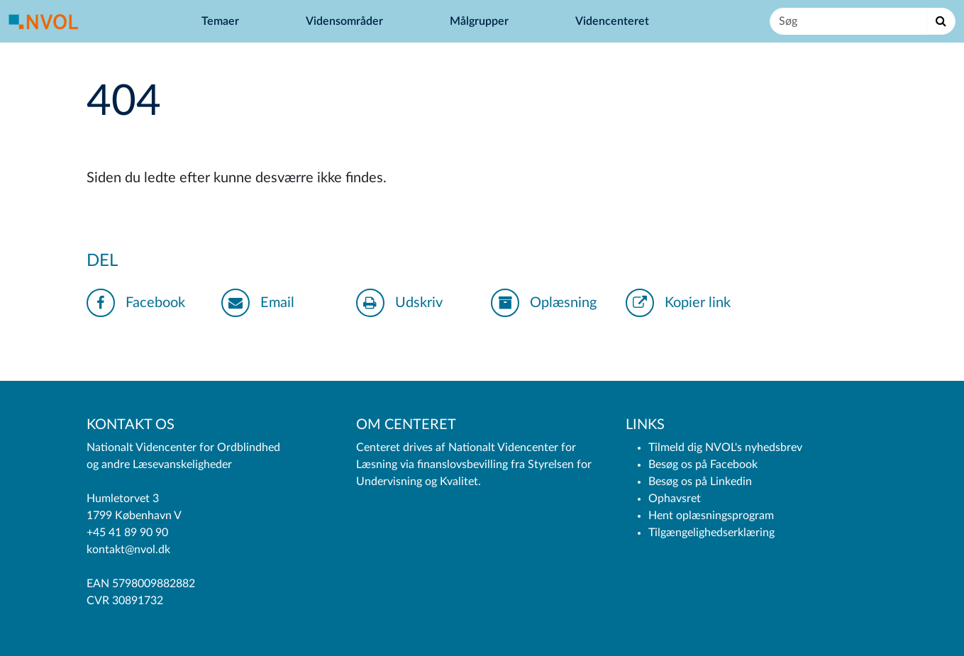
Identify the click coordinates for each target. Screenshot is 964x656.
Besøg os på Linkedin (700, 481)
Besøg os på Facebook (703, 464)
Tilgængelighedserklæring (711, 532)
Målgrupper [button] (480, 21)
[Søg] (848, 21)
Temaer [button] (221, 21)
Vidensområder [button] (346, 21)
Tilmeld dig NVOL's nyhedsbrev (725, 447)
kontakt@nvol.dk (128, 549)
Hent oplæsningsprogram (711, 515)
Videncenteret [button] (613, 21)
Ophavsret (674, 498)
